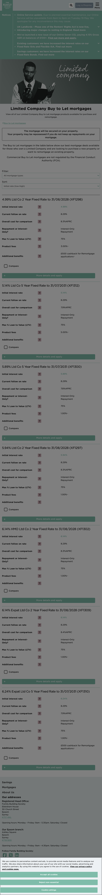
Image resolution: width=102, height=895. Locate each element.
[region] (51, 876)
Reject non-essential (49, 882)
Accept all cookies (49, 875)
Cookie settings (49, 890)
